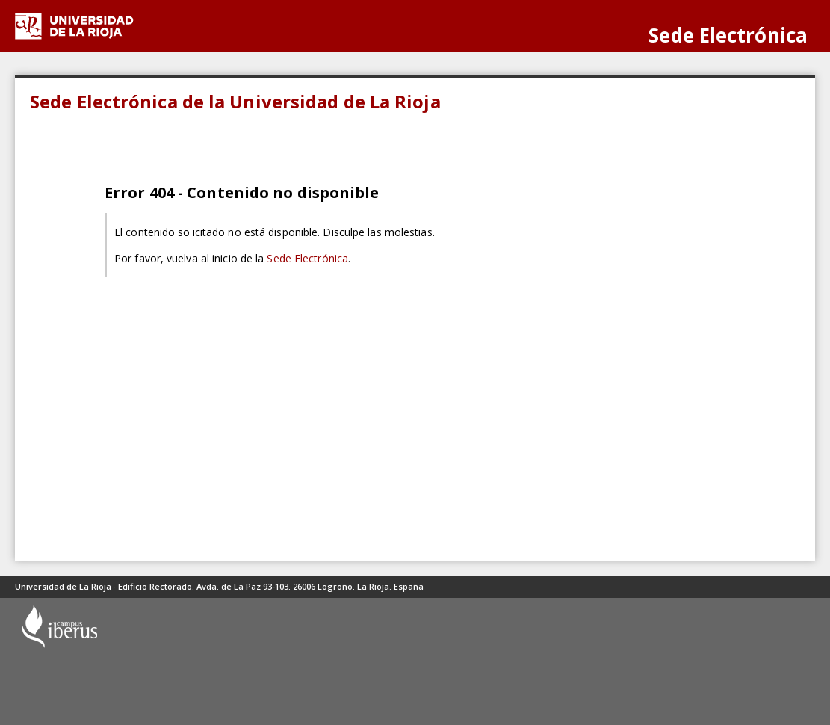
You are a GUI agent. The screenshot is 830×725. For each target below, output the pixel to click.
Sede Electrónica (307, 258)
